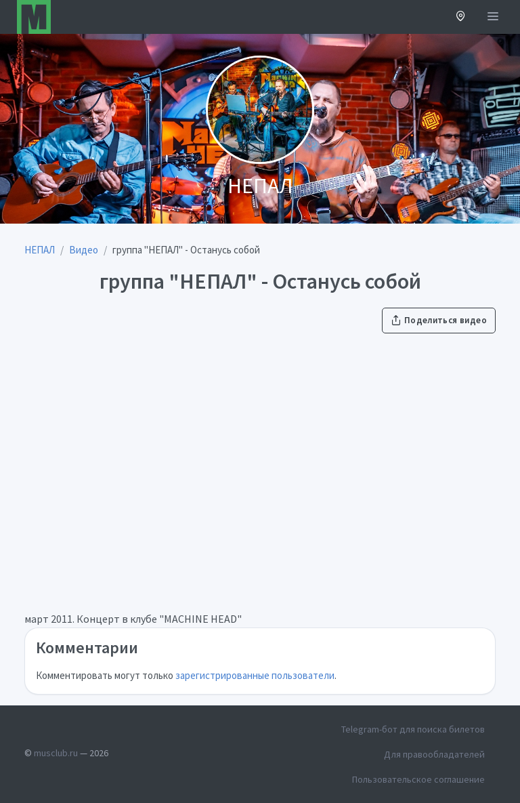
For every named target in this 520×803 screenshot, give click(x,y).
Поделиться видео (439, 320)
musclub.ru (56, 753)
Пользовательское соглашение (418, 779)
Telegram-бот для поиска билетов (413, 729)
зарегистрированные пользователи (254, 675)
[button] (461, 17)
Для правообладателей (434, 754)
